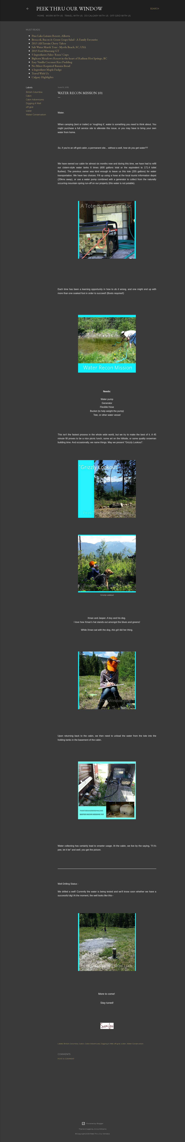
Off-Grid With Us (119, 15)
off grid (29, 107)
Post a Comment (66, 1059)
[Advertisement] (107, 1087)
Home (39, 15)
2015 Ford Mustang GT (45, 51)
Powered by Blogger (92, 1123)
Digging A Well (33, 103)
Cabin (29, 96)
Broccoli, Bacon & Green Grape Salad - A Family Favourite (65, 39)
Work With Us (53, 15)
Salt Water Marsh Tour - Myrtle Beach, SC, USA (59, 47)
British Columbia (34, 92)
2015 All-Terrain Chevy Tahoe (49, 43)
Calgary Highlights (42, 77)
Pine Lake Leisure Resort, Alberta (51, 36)
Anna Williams (100, 1129)
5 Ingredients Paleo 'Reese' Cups (50, 54)
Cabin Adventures (35, 99)
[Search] (154, 8)
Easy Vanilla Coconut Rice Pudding (52, 62)
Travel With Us (72, 15)
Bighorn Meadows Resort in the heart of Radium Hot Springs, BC (69, 58)
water (29, 111)
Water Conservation (36, 114)
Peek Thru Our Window (69, 8)
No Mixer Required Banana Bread (51, 66)
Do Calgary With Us (95, 15)
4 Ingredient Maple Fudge (47, 69)
